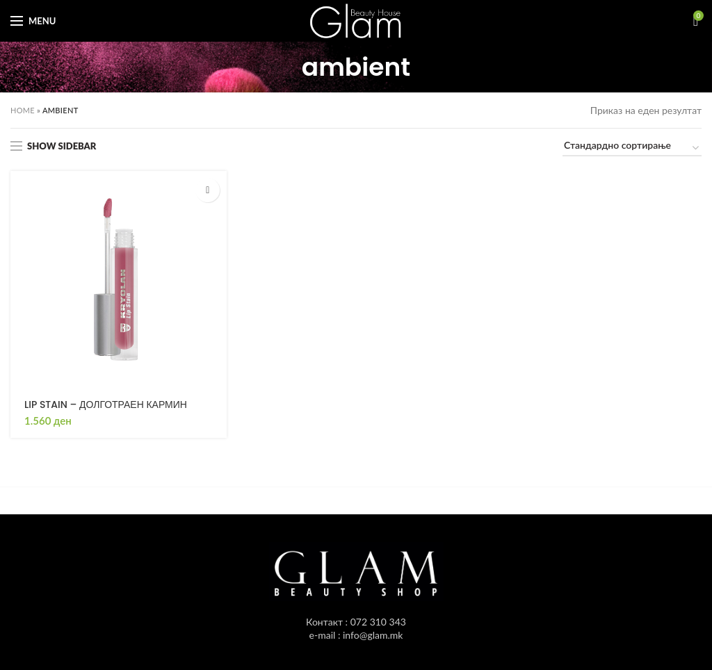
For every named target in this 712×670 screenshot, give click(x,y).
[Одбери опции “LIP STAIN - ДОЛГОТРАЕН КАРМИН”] (207, 190)
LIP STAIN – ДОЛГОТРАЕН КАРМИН (105, 404)
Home (22, 110)
